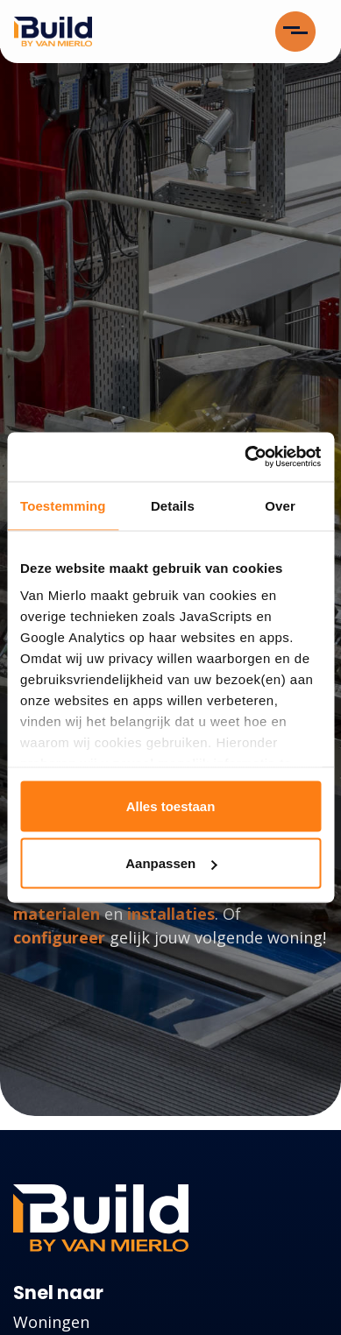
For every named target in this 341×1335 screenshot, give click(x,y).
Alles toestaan (171, 805)
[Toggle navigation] (295, 31)
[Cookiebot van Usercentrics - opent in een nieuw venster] (245, 457)
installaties (171, 913)
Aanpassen (171, 863)
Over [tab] (280, 505)
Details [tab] (173, 505)
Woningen (51, 1321)
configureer (59, 937)
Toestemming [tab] (63, 505)
